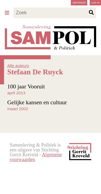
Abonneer (79, 2)
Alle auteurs (18, 65)
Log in (95, 2)
